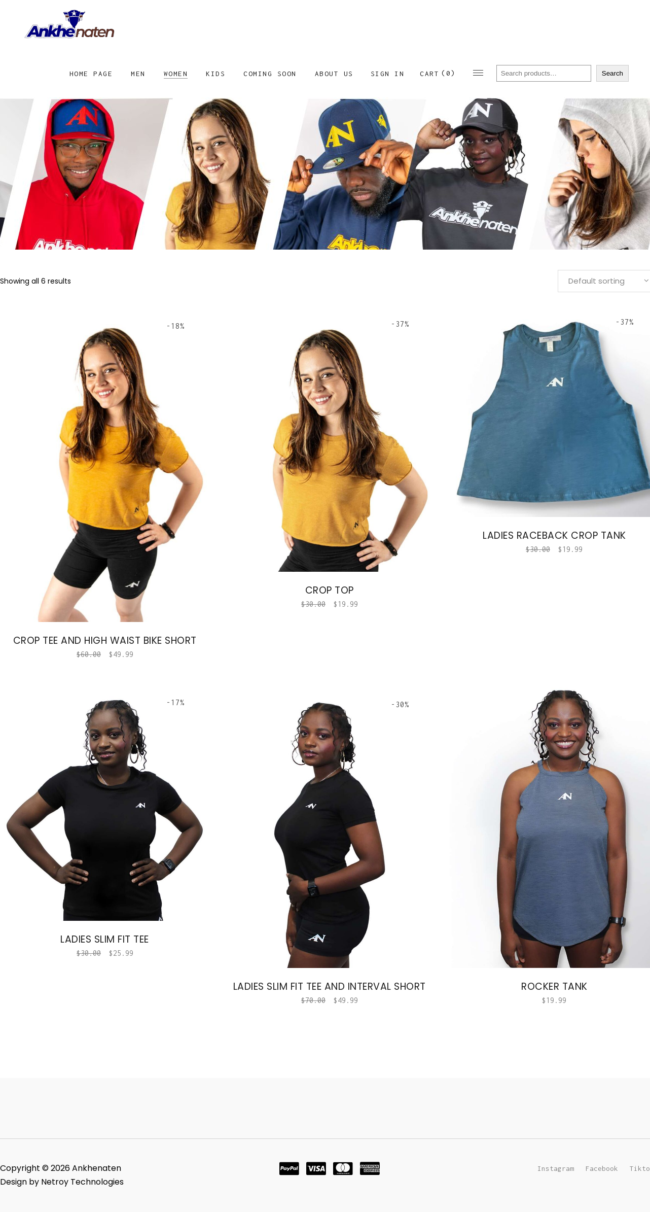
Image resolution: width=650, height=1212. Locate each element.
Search (612, 73)
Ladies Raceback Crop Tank (554, 535)
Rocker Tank (554, 986)
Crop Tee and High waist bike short (105, 640)
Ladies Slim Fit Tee (104, 939)
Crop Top (329, 590)
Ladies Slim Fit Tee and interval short (329, 986)
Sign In (388, 74)
